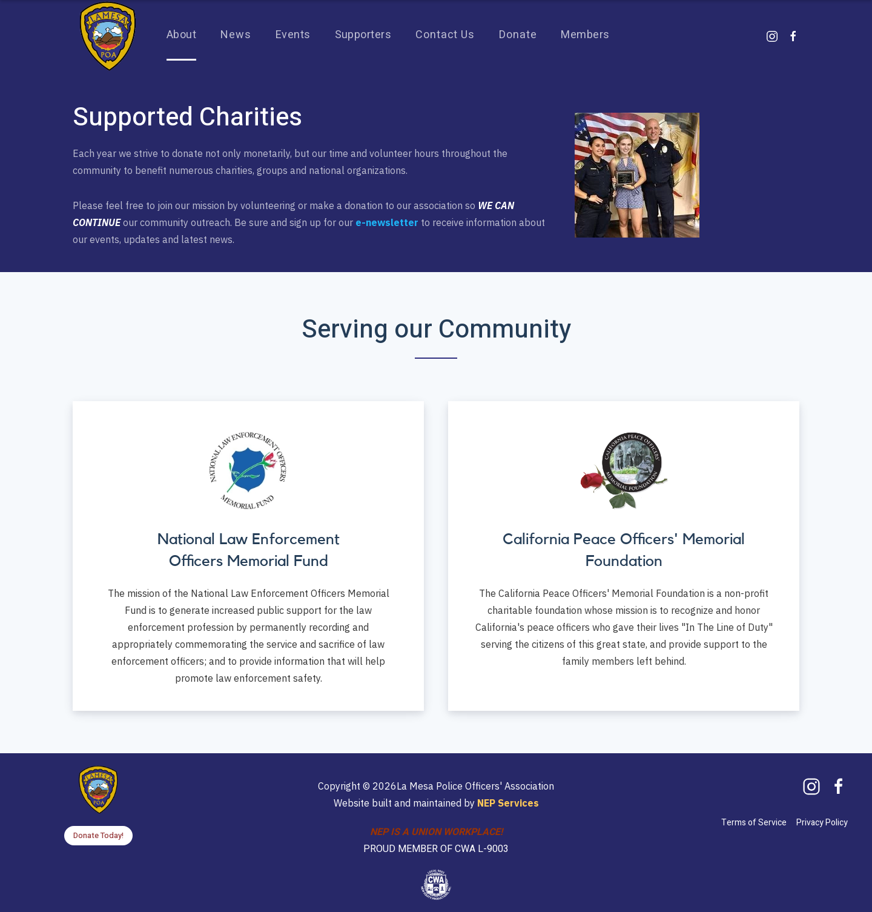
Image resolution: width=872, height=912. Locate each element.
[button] (181, 35)
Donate (518, 35)
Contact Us (445, 35)
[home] (107, 36)
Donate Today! (98, 835)
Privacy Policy (822, 822)
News (235, 35)
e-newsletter (386, 222)
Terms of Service (754, 822)
